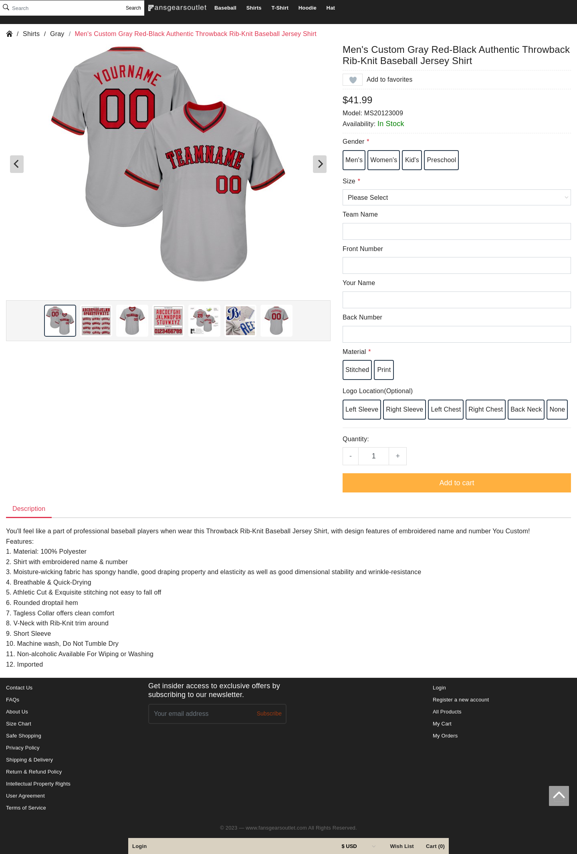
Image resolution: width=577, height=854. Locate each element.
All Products (447, 712)
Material (357, 351)
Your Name (359, 282)
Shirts (254, 8)
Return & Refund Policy (34, 772)
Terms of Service (26, 808)
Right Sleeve (404, 409)
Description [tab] (28, 508)
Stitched (357, 369)
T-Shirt (279, 8)
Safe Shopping (23, 736)
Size (351, 181)
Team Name (360, 214)
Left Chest (446, 409)
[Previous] (17, 164)
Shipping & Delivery (29, 760)
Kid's (412, 160)
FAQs (12, 700)
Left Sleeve (361, 409)
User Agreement (25, 796)
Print (384, 369)
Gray (57, 33)
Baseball (225, 8)
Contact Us (19, 688)
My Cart (442, 724)
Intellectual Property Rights (38, 784)
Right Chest (485, 409)
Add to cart (456, 483)
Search (133, 8)
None (557, 409)
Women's (383, 160)
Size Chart (18, 724)
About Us (17, 712)
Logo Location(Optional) (378, 391)
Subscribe (269, 713)
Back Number (362, 317)
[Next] (320, 164)
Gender (356, 141)
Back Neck (526, 409)
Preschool (441, 160)
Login (139, 846)
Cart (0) (435, 846)
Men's (354, 160)
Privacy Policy (23, 748)
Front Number (363, 248)
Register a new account (461, 700)
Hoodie (308, 8)
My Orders (445, 736)
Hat (331, 8)
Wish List (402, 846)
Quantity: (356, 439)
